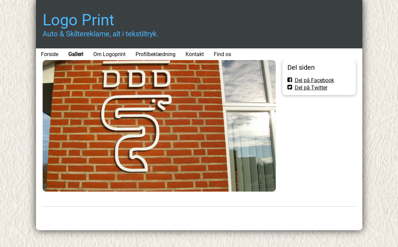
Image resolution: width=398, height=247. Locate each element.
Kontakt (195, 54)
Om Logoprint (109, 54)
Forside (49, 54)
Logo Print (78, 20)
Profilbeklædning (156, 54)
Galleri (75, 54)
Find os (222, 54)
